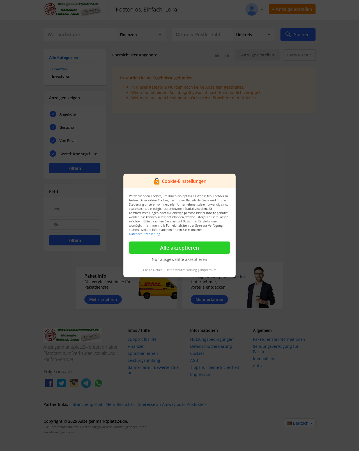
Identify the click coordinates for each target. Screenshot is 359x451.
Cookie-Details (152, 270)
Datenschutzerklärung (144, 234)
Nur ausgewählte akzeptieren (179, 259)
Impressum (208, 270)
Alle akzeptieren (179, 247)
